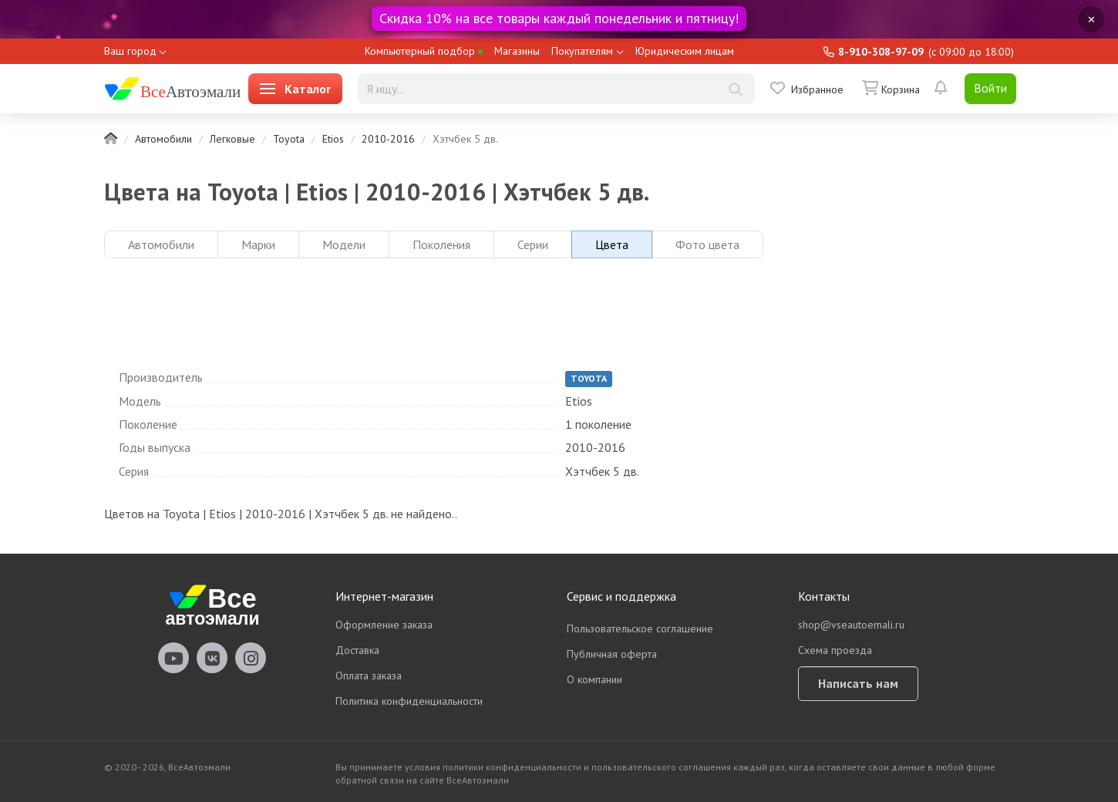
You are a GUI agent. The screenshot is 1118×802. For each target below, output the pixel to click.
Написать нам (858, 683)
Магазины (517, 51)
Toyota (289, 139)
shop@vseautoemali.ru (851, 625)
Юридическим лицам (684, 51)
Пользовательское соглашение (640, 628)
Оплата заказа (368, 675)
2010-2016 (388, 139)
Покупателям (582, 51)
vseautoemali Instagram (250, 657)
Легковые (232, 139)
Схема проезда (835, 650)
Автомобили (163, 139)
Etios (333, 139)
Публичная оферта (612, 654)
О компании (594, 679)
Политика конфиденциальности (409, 701)
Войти (990, 88)
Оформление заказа (384, 625)
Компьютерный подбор (424, 51)
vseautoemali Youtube (173, 657)
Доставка (357, 650)
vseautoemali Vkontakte (212, 657)
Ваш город (130, 51)
